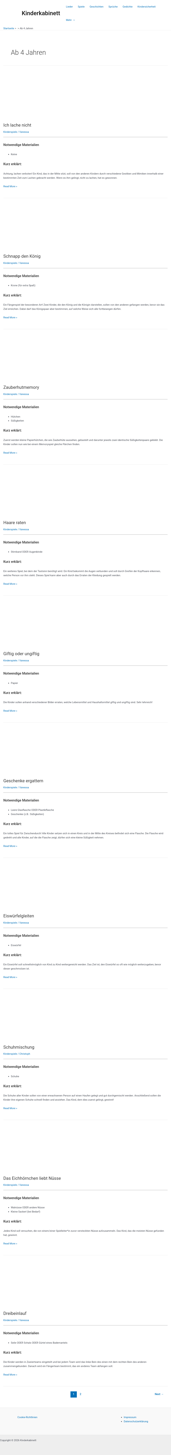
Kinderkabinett (41, 13)
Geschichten (97, 6)
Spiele (81, 6)
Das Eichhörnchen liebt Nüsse (32, 1178)
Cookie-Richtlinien (27, 1417)
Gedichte (127, 6)
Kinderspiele (10, 131)
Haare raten (14, 522)
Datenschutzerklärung (136, 1421)
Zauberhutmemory (21, 387)
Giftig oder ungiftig (21, 653)
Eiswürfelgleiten (18, 915)
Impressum (130, 1417)
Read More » (10, 186)
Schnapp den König (22, 256)
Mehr (70, 20)
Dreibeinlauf (15, 1313)
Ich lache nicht (17, 125)
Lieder (69, 6)
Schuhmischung (18, 1047)
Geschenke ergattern (23, 780)
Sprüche (113, 6)
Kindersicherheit (147, 6)
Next (159, 1394)
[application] (73, 20)
